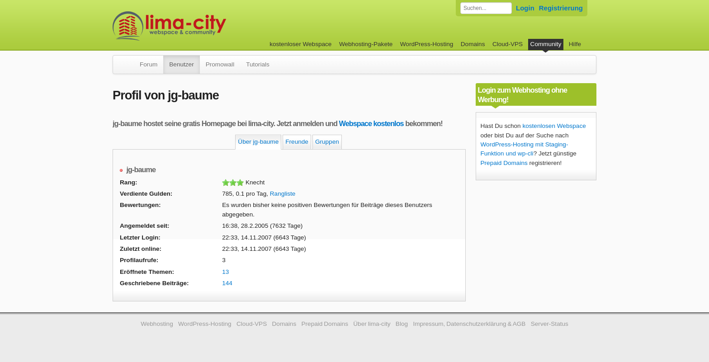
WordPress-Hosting (427, 44)
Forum (148, 64)
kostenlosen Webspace (554, 125)
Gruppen (327, 141)
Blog (402, 323)
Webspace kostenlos (371, 123)
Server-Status (549, 323)
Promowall (220, 64)
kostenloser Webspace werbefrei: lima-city (203, 26)
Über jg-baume (258, 141)
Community (546, 44)
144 (227, 283)
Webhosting (157, 323)
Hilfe (575, 44)
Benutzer (181, 64)
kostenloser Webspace (300, 44)
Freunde (296, 141)
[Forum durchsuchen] (486, 8)
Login (525, 8)
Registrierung (561, 8)
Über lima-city (371, 323)
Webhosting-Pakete (365, 44)
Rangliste (283, 193)
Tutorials (257, 64)
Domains (473, 44)
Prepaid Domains (504, 163)
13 (225, 271)
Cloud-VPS (507, 44)
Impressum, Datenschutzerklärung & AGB (469, 323)
